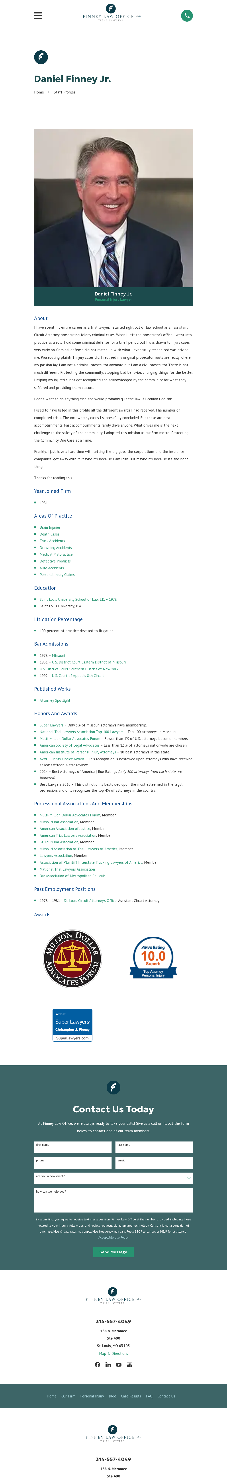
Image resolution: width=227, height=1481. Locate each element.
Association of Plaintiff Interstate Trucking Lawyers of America (91, 862)
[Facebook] (97, 1364)
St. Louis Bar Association (59, 842)
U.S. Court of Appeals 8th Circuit (78, 675)
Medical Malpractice (56, 554)
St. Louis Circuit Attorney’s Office (90, 900)
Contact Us (166, 1396)
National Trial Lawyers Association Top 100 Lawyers (82, 731)
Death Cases (49, 534)
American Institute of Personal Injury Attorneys (78, 752)
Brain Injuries (50, 527)
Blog (112, 1396)
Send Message (113, 1252)
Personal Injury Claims (57, 574)
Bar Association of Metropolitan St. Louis (73, 875)
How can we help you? (51, 1191)
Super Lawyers (51, 725)
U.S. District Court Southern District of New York (79, 669)
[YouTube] (118, 1364)
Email (121, 1160)
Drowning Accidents (56, 547)
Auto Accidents (52, 568)
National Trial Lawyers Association (67, 869)
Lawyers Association (56, 855)
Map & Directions (113, 1353)
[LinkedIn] (108, 1364)
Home (52, 1396)
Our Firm (68, 1396)
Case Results (131, 1396)
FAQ (149, 1396)
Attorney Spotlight (55, 700)
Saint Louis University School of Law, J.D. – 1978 (78, 599)
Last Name (123, 1145)
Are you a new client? (50, 1176)
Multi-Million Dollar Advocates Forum (70, 738)
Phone (40, 1160)
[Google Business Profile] (129, 1364)
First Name (42, 1145)
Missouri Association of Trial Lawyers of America (78, 848)
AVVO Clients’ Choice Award (62, 759)
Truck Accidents (52, 540)
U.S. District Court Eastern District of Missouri (89, 662)
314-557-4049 (113, 1321)
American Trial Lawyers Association (68, 835)
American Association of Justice (65, 828)
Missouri (58, 655)
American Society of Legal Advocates (70, 745)
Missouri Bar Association (59, 822)
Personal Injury (92, 1396)
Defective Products (55, 561)
